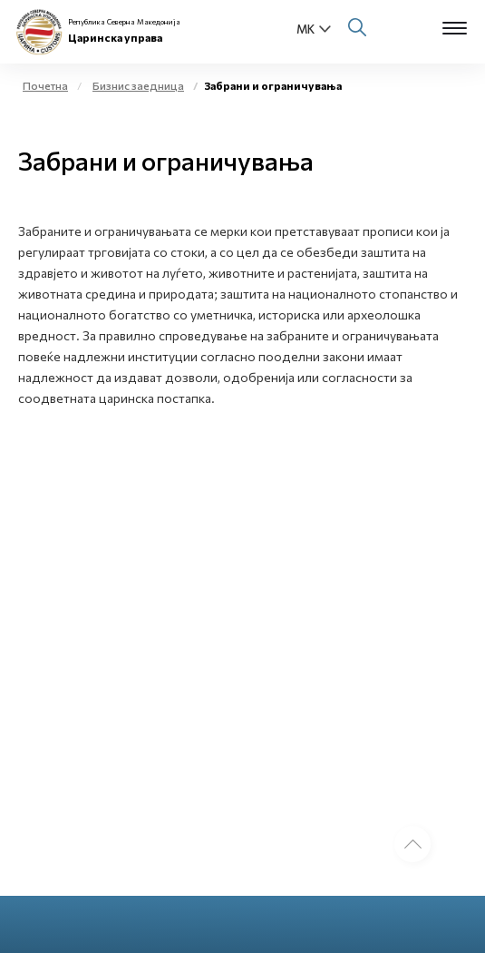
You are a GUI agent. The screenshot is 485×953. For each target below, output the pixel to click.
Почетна (45, 85)
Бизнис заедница (138, 85)
